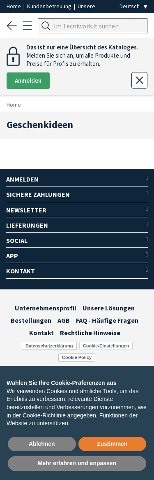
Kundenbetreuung (50, 6)
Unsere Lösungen (109, 308)
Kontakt (41, 333)
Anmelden (28, 80)
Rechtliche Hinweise (90, 333)
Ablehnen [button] (42, 443)
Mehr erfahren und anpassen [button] (77, 463)
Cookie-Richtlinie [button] (44, 415)
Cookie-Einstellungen (106, 345)
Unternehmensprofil (45, 308)
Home (14, 6)
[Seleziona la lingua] (133, 6)
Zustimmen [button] (112, 443)
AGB (63, 320)
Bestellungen (31, 320)
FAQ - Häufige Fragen (107, 320)
